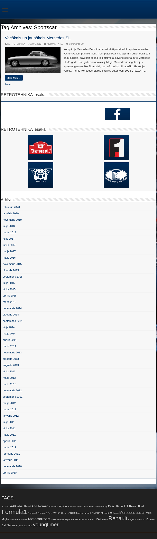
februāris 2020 (11, 207)
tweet (8, 84)
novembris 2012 (12, 390)
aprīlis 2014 (10, 339)
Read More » (13, 77)
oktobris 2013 (11, 358)
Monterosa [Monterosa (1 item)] (15, 519)
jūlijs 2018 (9, 226)
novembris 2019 (12, 219)
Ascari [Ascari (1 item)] (71, 506)
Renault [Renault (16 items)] (118, 518)
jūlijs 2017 (9, 238)
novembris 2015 (12, 264)
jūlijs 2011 (9, 422)
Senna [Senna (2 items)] (11, 525)
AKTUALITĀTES (55, 44)
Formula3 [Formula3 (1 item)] (32, 513)
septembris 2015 (12, 276)
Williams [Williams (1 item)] (28, 525)
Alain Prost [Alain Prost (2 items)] (24, 506)
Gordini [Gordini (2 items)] (70, 513)
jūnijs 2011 (9, 428)
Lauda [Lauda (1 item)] (86, 513)
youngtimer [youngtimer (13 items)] (45, 524)
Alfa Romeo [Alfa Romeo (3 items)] (39, 506)
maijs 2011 (9, 434)
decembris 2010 (12, 466)
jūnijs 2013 (9, 371)
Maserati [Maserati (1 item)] (105, 513)
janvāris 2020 (11, 213)
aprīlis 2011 (10, 441)
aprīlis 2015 (10, 295)
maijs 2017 (9, 251)
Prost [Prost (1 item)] (92, 519)
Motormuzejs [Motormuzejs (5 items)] (39, 519)
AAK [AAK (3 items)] (13, 506)
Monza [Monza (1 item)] (24, 519)
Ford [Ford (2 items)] (141, 506)
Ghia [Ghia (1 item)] (63, 513)
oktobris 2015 (11, 270)
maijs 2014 (9, 333)
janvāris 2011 (11, 460)
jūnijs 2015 (9, 289)
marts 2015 (9, 301)
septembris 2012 (12, 396)
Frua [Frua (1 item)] (50, 513)
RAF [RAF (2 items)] (99, 519)
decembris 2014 (12, 308)
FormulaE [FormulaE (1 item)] (42, 513)
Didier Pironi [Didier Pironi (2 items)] (115, 506)
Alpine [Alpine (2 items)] (63, 506)
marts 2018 (9, 232)
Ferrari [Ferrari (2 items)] (133, 506)
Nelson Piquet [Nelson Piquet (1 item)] (57, 519)
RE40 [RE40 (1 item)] (105, 519)
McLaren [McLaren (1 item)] (114, 513)
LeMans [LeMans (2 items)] (95, 513)
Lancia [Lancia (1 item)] (79, 513)
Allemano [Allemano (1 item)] (53, 506)
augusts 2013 (11, 365)
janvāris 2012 (11, 415)
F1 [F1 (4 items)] (126, 506)
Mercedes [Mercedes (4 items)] (127, 513)
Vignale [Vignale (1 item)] (19, 525)
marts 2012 (9, 409)
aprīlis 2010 (10, 472)
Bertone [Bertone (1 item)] (78, 506)
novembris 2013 (12, 352)
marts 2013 (9, 384)
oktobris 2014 (11, 314)
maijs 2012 (9, 403)
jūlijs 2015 (9, 282)
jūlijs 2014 (9, 327)
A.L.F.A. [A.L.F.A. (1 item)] (5, 506)
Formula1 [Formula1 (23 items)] (14, 511)
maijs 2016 (9, 257)
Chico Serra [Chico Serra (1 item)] (88, 506)
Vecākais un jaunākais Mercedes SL (38, 38)
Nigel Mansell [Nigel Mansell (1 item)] (71, 519)
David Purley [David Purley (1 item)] (101, 506)
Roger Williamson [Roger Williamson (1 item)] (136, 519)
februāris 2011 (11, 453)
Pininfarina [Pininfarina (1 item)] (84, 519)
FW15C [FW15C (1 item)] (56, 513)
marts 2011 (9, 447)
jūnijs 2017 (9, 245)
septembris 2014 (12, 320)
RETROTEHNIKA (16, 44)
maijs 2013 (9, 377)
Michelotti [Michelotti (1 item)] (140, 513)
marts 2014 (9, 346)
